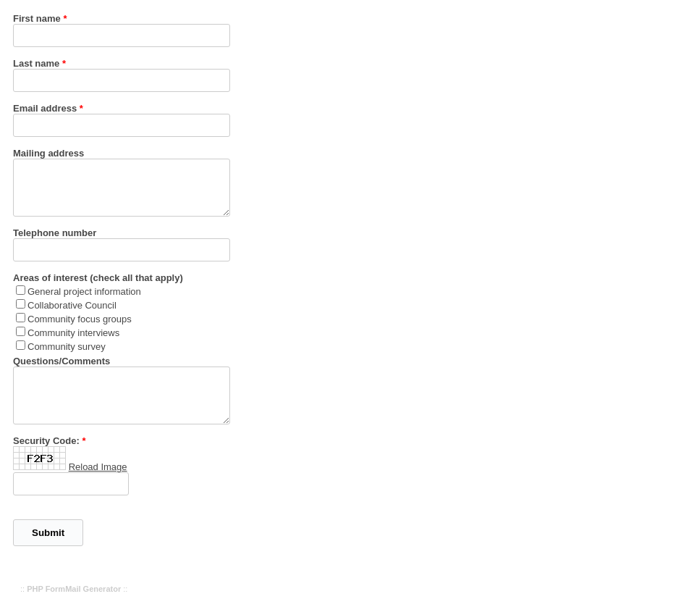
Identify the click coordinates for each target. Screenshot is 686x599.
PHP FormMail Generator (74, 589)
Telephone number (54, 232)
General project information (84, 291)
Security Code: (46, 440)
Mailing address (48, 153)
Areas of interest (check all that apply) (98, 277)
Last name (36, 63)
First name (37, 18)
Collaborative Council (72, 305)
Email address (45, 108)
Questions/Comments (61, 361)
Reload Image (98, 466)
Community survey (66, 346)
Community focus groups (79, 319)
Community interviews (73, 332)
